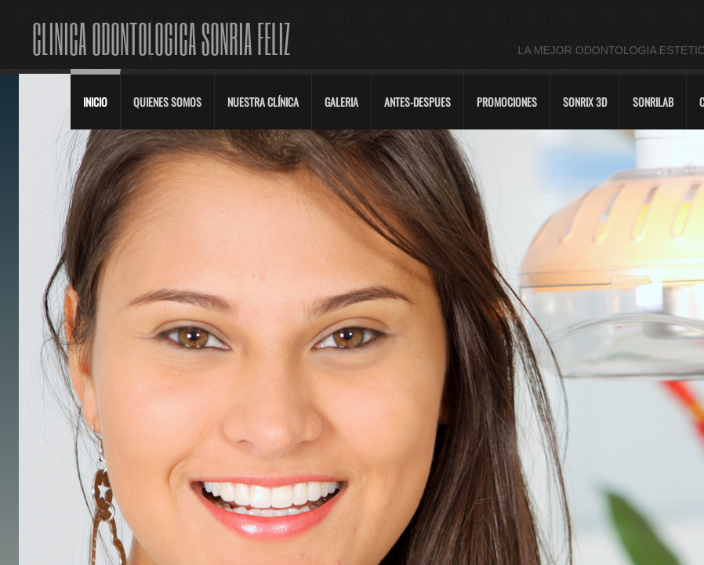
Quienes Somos (167, 101)
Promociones (507, 101)
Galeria (341, 101)
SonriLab (653, 101)
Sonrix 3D (585, 101)
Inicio (95, 101)
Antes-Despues (417, 101)
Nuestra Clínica (263, 101)
